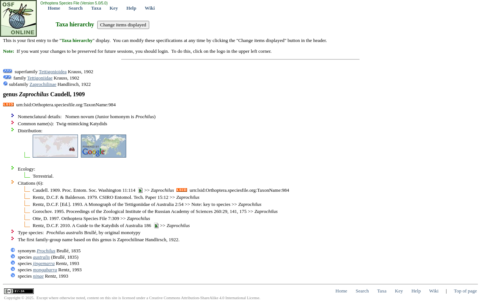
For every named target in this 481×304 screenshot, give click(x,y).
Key (113, 8)
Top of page (465, 291)
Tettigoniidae (39, 78)
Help (131, 8)
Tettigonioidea (53, 71)
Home (54, 8)
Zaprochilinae (43, 84)
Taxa (96, 8)
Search (76, 8)
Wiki (150, 8)
